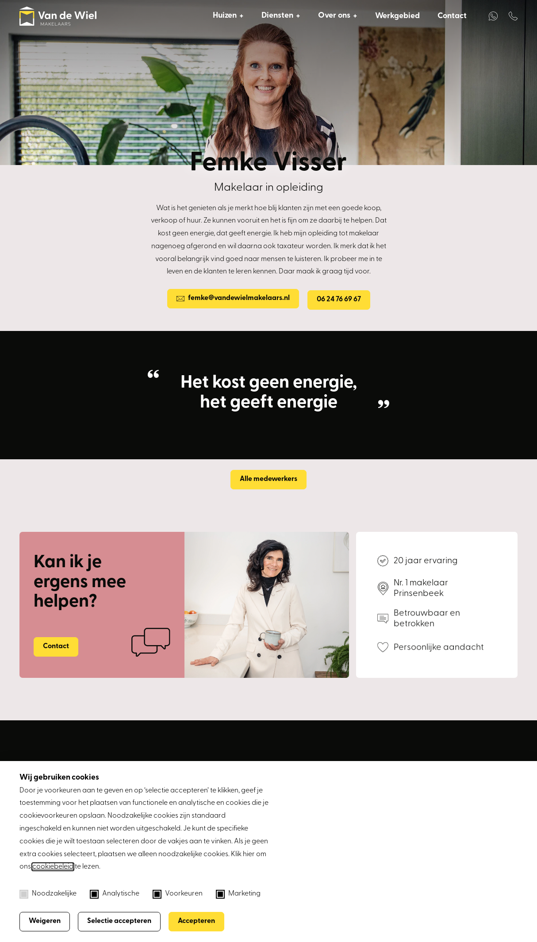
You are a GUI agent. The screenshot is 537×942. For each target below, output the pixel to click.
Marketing (238, 894)
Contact (452, 16)
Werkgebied (397, 16)
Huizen (225, 16)
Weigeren (45, 921)
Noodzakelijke (48, 894)
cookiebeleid (52, 866)
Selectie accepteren (119, 921)
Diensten (277, 16)
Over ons (334, 16)
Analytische (114, 894)
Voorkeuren (178, 894)
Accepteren (196, 921)
